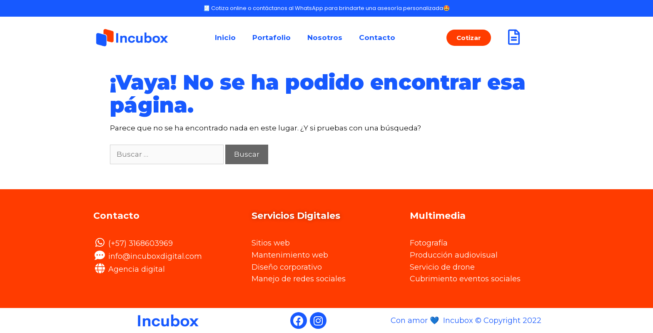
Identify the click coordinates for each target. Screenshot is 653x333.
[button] (468, 38)
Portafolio (271, 37)
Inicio (225, 37)
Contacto (377, 37)
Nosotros (324, 37)
